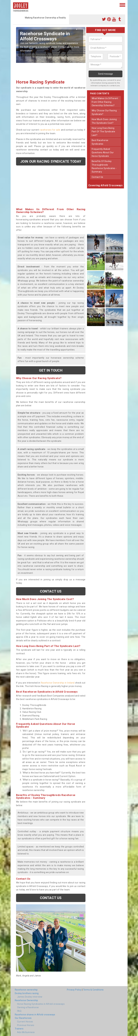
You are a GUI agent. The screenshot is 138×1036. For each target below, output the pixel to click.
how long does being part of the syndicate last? (103, 131)
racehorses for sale (50, 130)
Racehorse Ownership (26, 1000)
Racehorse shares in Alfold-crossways (35, 1014)
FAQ (19, 1011)
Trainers (19, 1028)
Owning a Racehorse (28, 1007)
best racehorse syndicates (100, 142)
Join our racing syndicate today (50, 161)
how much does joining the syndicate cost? (104, 121)
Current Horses (25, 1021)
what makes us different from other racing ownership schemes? (105, 102)
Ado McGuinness (26, 1032)
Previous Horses (25, 1025)
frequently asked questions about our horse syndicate (103, 152)
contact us (97, 177)
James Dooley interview (29, 996)
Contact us (50, 591)
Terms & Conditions (93, 989)
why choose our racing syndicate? (104, 112)
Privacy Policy (74, 989)
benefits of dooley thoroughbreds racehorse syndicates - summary (104, 166)
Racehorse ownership (26, 989)
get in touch (50, 370)
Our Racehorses (23, 1018)
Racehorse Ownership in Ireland (58, 682)
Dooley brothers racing (27, 993)
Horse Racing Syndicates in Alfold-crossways (41, 1004)
